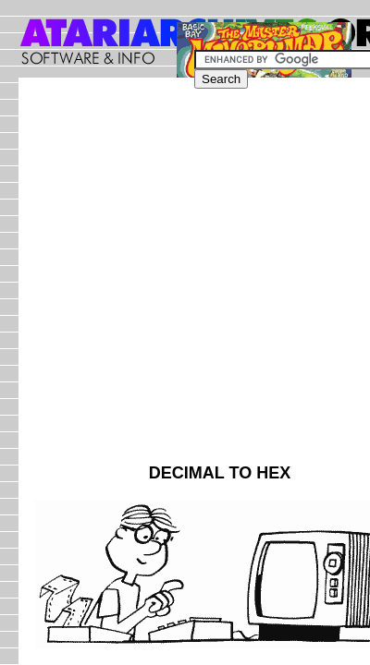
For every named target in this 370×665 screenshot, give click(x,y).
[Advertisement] (185, 279)
